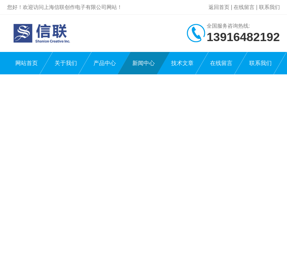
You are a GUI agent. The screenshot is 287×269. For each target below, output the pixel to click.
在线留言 (244, 7)
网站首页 (26, 63)
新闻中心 (143, 63)
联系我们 (269, 7)
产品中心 (104, 63)
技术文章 (182, 63)
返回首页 (219, 7)
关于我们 (66, 63)
